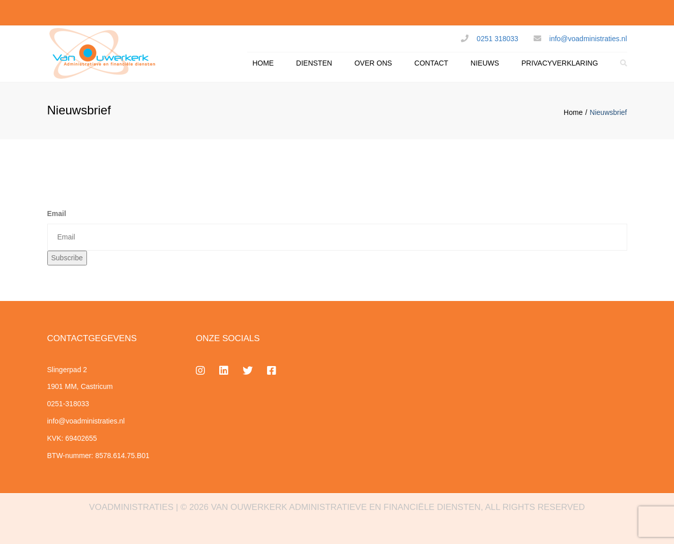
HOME (263, 63)
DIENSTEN (314, 63)
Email (56, 213)
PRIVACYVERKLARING (559, 63)
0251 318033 (497, 39)
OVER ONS (373, 63)
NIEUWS (485, 63)
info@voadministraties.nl (588, 39)
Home (573, 112)
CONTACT (432, 63)
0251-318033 (68, 404)
